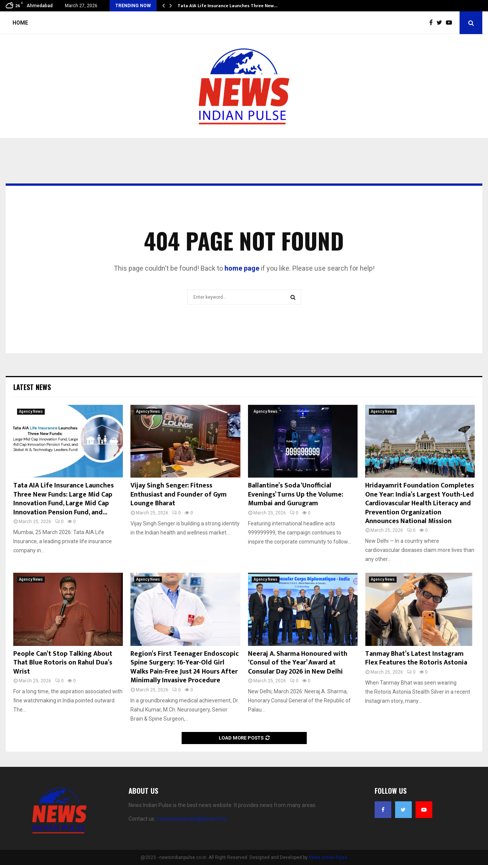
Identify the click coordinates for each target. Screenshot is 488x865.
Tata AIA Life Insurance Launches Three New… (227, 5)
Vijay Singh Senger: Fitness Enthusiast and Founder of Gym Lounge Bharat (178, 494)
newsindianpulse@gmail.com (192, 819)
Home (20, 23)
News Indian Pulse (328, 857)
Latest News (32, 387)
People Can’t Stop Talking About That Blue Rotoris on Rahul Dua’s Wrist (62, 662)
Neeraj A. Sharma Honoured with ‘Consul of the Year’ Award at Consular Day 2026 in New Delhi (297, 662)
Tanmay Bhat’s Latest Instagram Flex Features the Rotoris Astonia (416, 658)
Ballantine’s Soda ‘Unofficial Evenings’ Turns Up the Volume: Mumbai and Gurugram (295, 494)
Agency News (31, 411)
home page (241, 268)
